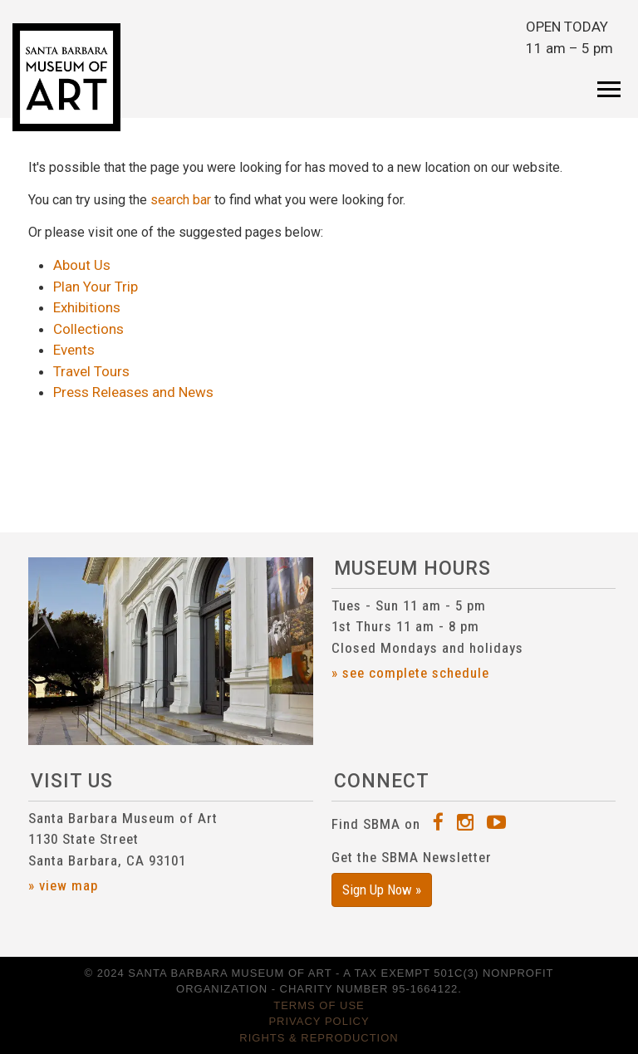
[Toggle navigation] (608, 78)
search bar (180, 200)
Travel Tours (91, 371)
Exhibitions (86, 307)
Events (74, 349)
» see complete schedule (410, 672)
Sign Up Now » (381, 889)
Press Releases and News (133, 392)
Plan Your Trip (95, 286)
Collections (88, 329)
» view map (63, 885)
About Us (81, 265)
